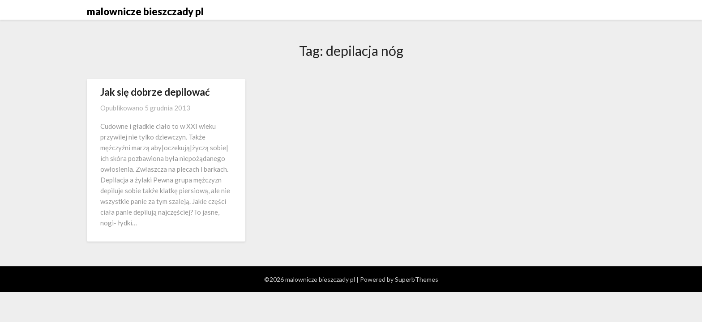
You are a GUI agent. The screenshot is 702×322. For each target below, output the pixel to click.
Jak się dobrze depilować (155, 92)
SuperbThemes (416, 279)
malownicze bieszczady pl (145, 11)
